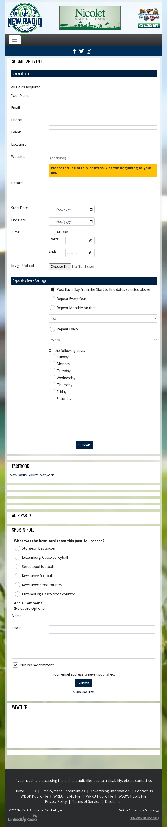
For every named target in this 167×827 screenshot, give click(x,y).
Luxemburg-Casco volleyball (41, 557)
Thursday (61, 384)
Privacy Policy (56, 801)
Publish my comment (33, 665)
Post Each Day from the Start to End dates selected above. (100, 289)
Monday (60, 363)
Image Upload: (23, 265)
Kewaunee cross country (38, 584)
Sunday (59, 356)
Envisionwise (136, 810)
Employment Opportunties (63, 791)
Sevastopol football (34, 566)
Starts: (54, 239)
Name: (17, 615)
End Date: (19, 220)
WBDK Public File (34, 796)
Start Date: (19, 207)
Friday (58, 391)
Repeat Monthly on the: (72, 307)
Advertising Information (110, 791)
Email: (15, 107)
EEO (33, 791)
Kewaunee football (34, 575)
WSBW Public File (132, 796)
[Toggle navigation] (15, 39)
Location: (18, 144)
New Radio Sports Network (32, 475)
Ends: (53, 251)
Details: (17, 182)
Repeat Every (64, 329)
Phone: (16, 119)
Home (19, 791)
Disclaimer (113, 801)
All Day (59, 232)
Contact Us (144, 791)
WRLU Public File (66, 796)
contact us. (144, 780)
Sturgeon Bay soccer (35, 548)
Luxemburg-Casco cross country (45, 594)
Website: (18, 156)
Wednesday (62, 377)
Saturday (60, 398)
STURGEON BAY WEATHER (83, 729)
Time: (15, 232)
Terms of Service (86, 801)
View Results (83, 692)
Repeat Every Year (68, 298)
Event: (16, 132)
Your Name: (20, 95)
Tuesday (60, 370)
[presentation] (84, 423)
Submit (84, 445)
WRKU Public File (99, 796)
